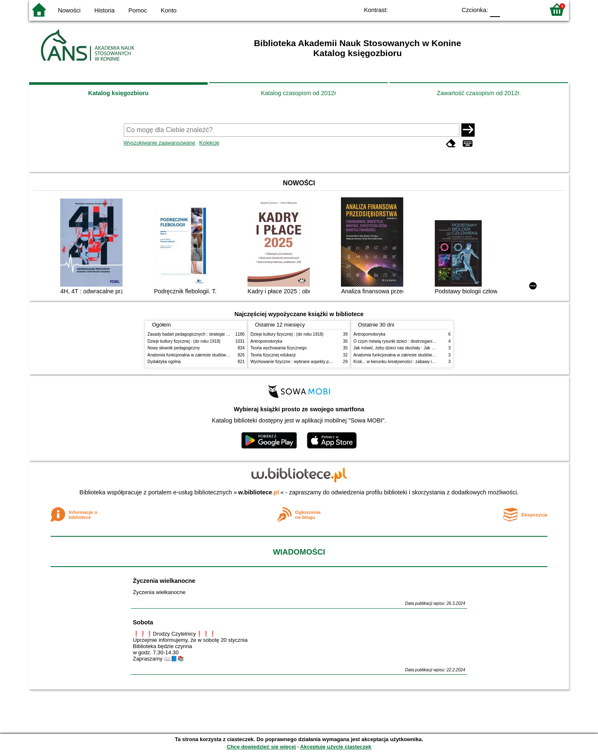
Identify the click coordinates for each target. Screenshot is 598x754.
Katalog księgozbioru (118, 93)
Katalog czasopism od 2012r (298, 93)
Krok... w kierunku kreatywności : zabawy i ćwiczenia (402, 361)
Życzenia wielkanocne (164, 580)
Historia (104, 10)
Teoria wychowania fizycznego (278, 348)
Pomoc (137, 10)
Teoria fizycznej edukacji (273, 355)
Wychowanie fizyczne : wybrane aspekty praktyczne (298, 361)
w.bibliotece (258, 492)
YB (430, 9)
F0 (495, 9)
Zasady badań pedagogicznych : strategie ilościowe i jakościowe (207, 334)
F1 (509, 9)
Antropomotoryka (266, 341)
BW (414, 9)
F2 (528, 9)
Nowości (69, 10)
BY (447, 9)
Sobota (143, 622)
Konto (168, 10)
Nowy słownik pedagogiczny (173, 348)
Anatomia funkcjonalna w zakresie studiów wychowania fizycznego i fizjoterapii (220, 355)
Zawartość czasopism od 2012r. (479, 93)
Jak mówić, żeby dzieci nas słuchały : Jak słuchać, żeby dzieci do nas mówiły (424, 348)
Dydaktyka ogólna (164, 361)
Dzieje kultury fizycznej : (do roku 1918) (184, 341)
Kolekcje (209, 143)
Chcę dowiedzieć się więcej (261, 747)
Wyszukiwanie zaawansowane (160, 143)
